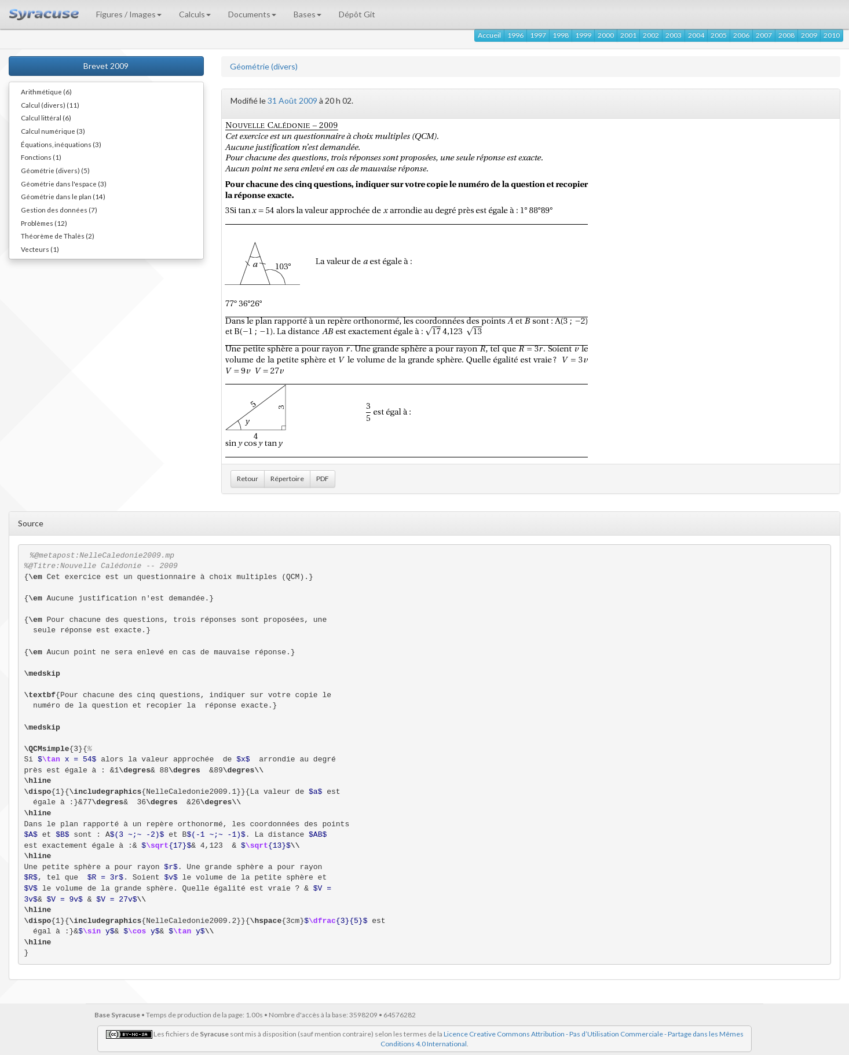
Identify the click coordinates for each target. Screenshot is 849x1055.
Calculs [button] (195, 14)
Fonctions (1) (41, 157)
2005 (719, 35)
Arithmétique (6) (46, 91)
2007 (764, 35)
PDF (322, 478)
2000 (606, 35)
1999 (583, 35)
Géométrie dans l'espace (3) (64, 184)
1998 (560, 35)
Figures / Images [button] (129, 14)
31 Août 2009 (292, 100)
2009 (809, 35)
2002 (651, 35)
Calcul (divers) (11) (50, 105)
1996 (515, 35)
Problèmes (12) (44, 223)
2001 (628, 35)
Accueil (489, 35)
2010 (832, 35)
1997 (538, 35)
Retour (247, 478)
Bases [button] (307, 14)
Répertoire (287, 478)
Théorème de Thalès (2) (57, 236)
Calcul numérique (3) (53, 131)
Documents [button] (252, 14)
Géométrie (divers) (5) (55, 170)
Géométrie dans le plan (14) (63, 196)
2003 (673, 35)
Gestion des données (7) (59, 210)
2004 (696, 35)
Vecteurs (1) (40, 249)
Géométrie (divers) (264, 66)
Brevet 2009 (106, 66)
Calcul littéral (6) (46, 117)
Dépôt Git (357, 14)
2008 (786, 35)
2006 (741, 35)
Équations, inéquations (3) (61, 144)
